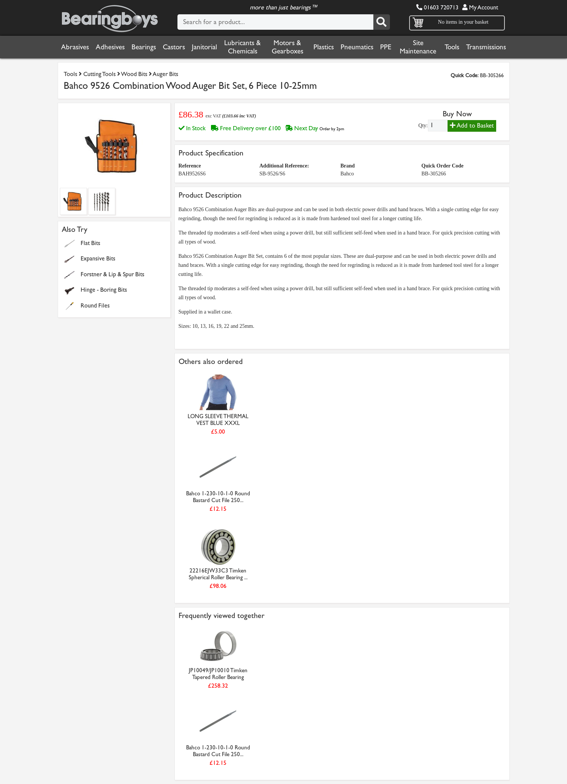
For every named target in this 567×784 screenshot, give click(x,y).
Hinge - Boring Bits (104, 289)
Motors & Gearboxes (287, 47)
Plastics (323, 47)
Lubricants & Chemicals (242, 47)
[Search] (381, 22)
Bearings (143, 47)
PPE (385, 47)
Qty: (423, 125)
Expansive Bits (98, 258)
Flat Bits (90, 243)
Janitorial (204, 47)
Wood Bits (134, 74)
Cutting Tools (99, 74)
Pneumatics (357, 47)
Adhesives (110, 47)
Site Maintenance (418, 47)
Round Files (95, 305)
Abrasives (75, 47)
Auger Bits (165, 74)
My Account (480, 7)
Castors (174, 47)
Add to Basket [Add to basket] (472, 125)
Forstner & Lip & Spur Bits (112, 274)
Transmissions (486, 47)
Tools (452, 47)
